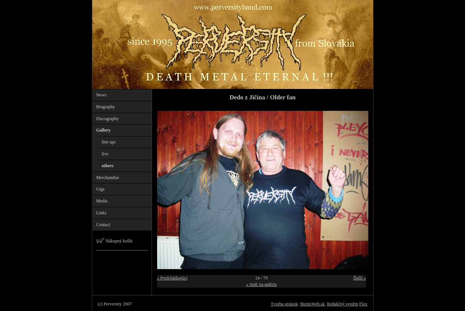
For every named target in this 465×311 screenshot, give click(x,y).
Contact (103, 224)
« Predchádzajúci (172, 278)
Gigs (100, 189)
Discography (107, 118)
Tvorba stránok (284, 304)
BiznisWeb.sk (312, 304)
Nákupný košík (114, 241)
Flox (363, 304)
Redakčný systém (342, 304)
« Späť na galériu (261, 284)
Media (102, 201)
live (105, 153)
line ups (109, 142)
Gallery (103, 130)
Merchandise (107, 177)
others (108, 165)
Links (101, 212)
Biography (105, 106)
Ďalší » (359, 278)
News (101, 94)
